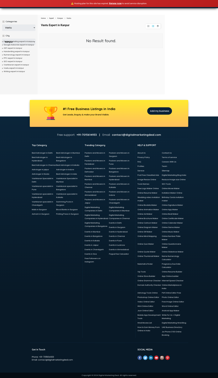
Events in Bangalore (93, 236)
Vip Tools (142, 271)
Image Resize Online (147, 179)
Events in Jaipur (92, 245)
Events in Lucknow (117, 245)
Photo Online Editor (170, 297)
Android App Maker (170, 310)
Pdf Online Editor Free (171, 293)
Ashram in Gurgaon (40, 214)
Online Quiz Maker (146, 244)
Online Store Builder (146, 276)
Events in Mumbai (92, 231)
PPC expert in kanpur (13, 58)
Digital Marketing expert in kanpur (19, 41)
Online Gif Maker (145, 231)
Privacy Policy (144, 157)
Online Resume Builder (172, 271)
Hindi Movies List (145, 323)
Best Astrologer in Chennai (44, 165)
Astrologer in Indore (65, 169)
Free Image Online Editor (173, 301)
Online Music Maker (170, 231)
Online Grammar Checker (149, 280)
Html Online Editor (145, 306)
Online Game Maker (171, 227)
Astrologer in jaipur (40, 169)
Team (164, 166)
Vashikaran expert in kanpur (16, 64)
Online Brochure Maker (148, 218)
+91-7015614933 (46, 357)
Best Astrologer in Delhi (42, 153)
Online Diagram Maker (148, 227)
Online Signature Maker (172, 205)
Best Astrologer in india (66, 174)
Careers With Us (169, 161)
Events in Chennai (117, 236)
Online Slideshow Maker (173, 251)
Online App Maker (170, 209)
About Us (142, 153)
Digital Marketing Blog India (174, 175)
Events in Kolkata (92, 240)
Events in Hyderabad (118, 231)
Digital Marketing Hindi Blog (174, 323)
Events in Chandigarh (94, 249)
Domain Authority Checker (149, 285)
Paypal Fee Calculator (119, 254)
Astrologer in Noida (40, 174)
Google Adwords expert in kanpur (19, 44)
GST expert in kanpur (13, 48)
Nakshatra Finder (145, 264)
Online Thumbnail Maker (148, 256)
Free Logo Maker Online (148, 188)
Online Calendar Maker (172, 223)
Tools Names (143, 184)
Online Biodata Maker (147, 205)
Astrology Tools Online (148, 293)
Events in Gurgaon (117, 227)
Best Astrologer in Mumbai (68, 153)
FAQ (139, 161)
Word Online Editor (170, 306)
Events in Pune (115, 240)
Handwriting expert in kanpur (17, 51)
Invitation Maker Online (172, 193)
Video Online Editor (146, 301)
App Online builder (170, 276)
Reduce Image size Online (174, 179)
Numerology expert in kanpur (17, 54)
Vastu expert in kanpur (14, 68)
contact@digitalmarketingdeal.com (55, 359)
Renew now (115, 3)
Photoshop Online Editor (148, 297)
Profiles (141, 166)
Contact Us (167, 153)
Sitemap (165, 170)
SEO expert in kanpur (13, 61)
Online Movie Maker (171, 188)
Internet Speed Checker (173, 280)
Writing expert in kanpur (14, 71)
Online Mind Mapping (147, 236)
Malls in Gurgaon (39, 209)
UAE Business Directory (172, 327)
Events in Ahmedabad (119, 249)
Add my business (159, 111)
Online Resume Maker (147, 193)
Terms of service (169, 157)
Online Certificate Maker (173, 218)
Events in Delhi (115, 223)
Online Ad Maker (145, 214)
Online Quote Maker (147, 251)
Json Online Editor (146, 310)
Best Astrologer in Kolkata (67, 165)
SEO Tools (166, 184)
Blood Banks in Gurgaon (67, 209)
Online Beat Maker (170, 214)
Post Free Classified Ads (148, 175)
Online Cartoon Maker (147, 223)
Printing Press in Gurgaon (67, 214)
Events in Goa (91, 254)
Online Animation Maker (148, 209)
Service (141, 170)
